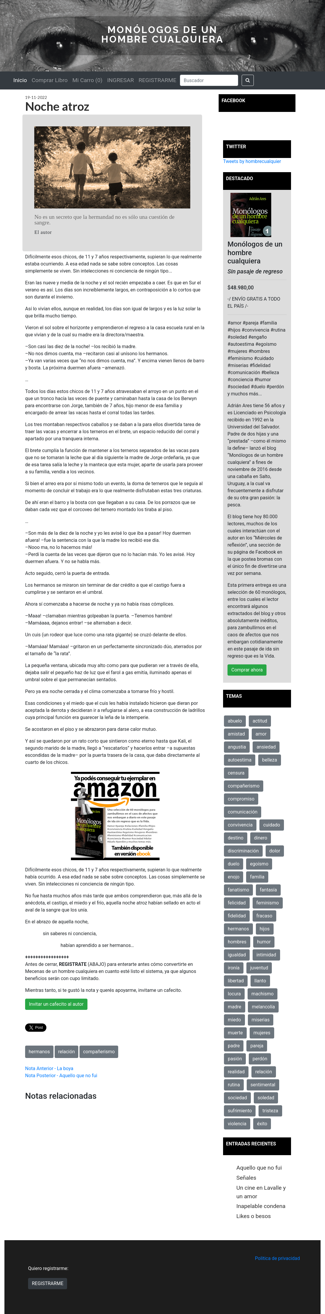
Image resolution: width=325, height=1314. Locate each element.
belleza (269, 760)
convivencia (240, 825)
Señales (246, 1177)
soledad (266, 1098)
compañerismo (99, 1051)
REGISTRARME (157, 80)
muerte (235, 1033)
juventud (259, 968)
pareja (256, 1046)
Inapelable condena (260, 1206)
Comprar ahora (247, 670)
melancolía (263, 1007)
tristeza (270, 1111)
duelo (233, 864)
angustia (237, 747)
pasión (235, 1059)
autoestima (239, 760)
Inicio (20, 80)
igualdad (237, 955)
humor (264, 942)
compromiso (241, 799)
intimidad (266, 955)
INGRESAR (120, 80)
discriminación (243, 851)
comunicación (242, 812)
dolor (274, 851)
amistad (236, 734)
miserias (261, 1020)
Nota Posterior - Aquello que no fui (61, 1075)
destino (235, 838)
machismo (262, 994)
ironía (234, 968)
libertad (236, 981)
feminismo (267, 903)
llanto (260, 981)
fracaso (264, 916)
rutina (234, 1085)
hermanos (39, 1051)
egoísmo (259, 864)
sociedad (237, 1098)
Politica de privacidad (277, 1258)
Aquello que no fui (259, 1167)
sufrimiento (240, 1111)
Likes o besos (253, 1216)
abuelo (235, 721)
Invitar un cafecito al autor (56, 1004)
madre (234, 1007)
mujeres (262, 1033)
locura (234, 994)
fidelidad (237, 916)
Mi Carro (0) (87, 80)
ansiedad (266, 747)
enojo (233, 877)
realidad (236, 1072)
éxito (262, 1123)
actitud (260, 721)
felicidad (237, 903)
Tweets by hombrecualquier (252, 161)
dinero (260, 838)
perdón (260, 1059)
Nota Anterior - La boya (49, 1068)
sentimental (263, 1085)
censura (236, 773)
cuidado (271, 825)
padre (234, 1046)
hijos (265, 929)
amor (261, 734)
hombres (237, 942)
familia (257, 877)
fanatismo (238, 890)
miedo (234, 1020)
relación (66, 1051)
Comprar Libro (50, 80)
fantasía (268, 890)
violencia (237, 1123)
